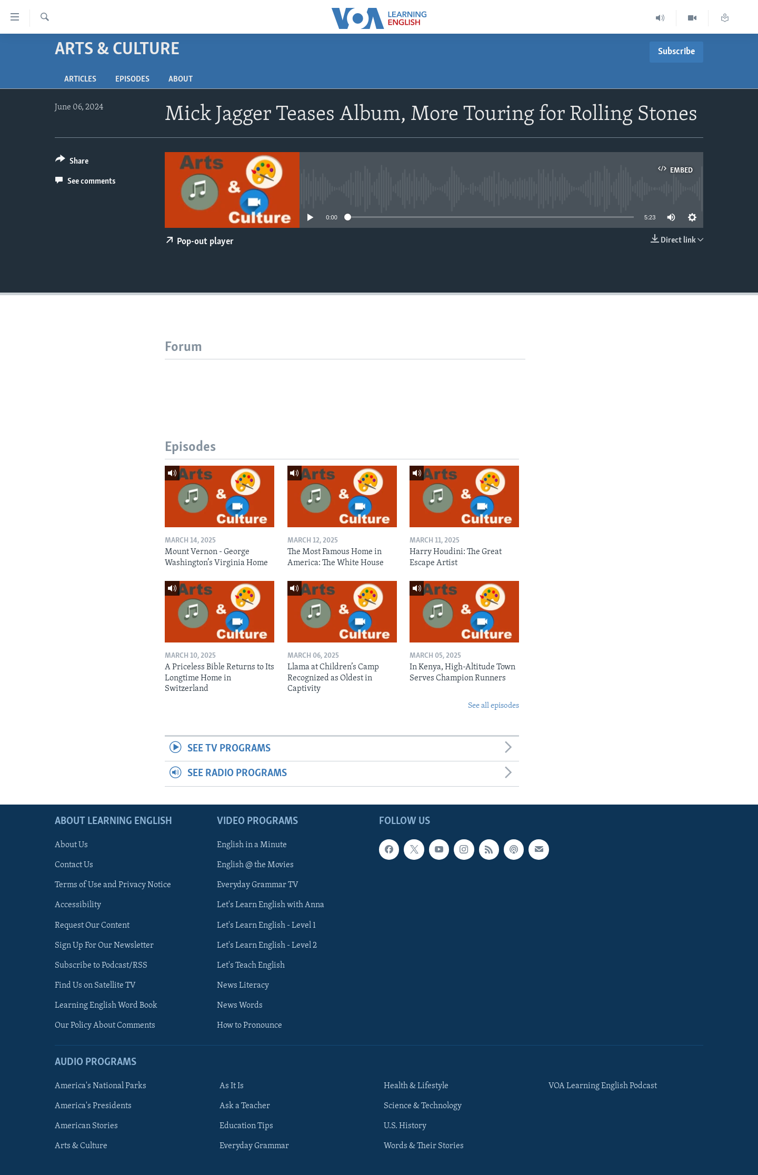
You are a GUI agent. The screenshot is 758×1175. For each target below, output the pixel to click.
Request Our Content (92, 925)
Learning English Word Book (106, 1005)
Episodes (132, 79)
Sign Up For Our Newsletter (104, 945)
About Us (71, 845)
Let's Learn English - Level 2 (267, 945)
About (180, 79)
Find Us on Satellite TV (95, 985)
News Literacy (243, 985)
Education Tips (246, 1126)
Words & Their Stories (424, 1146)
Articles (80, 79)
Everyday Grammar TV (257, 885)
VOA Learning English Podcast (602, 1086)
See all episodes (493, 706)
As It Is (232, 1086)
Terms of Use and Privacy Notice (113, 885)
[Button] (71, 163)
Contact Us (74, 865)
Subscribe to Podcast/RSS (101, 965)
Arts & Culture (81, 1146)
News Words (240, 1005)
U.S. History (405, 1126)
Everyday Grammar (254, 1146)
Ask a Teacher (245, 1106)
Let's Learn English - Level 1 (266, 925)
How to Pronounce (249, 1025)
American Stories (86, 1126)
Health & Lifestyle (416, 1086)
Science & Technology (423, 1106)
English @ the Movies (255, 865)
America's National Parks (100, 1086)
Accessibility (78, 905)
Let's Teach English (251, 965)
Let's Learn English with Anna (270, 905)
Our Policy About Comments (105, 1025)
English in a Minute (252, 845)
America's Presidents (93, 1106)
